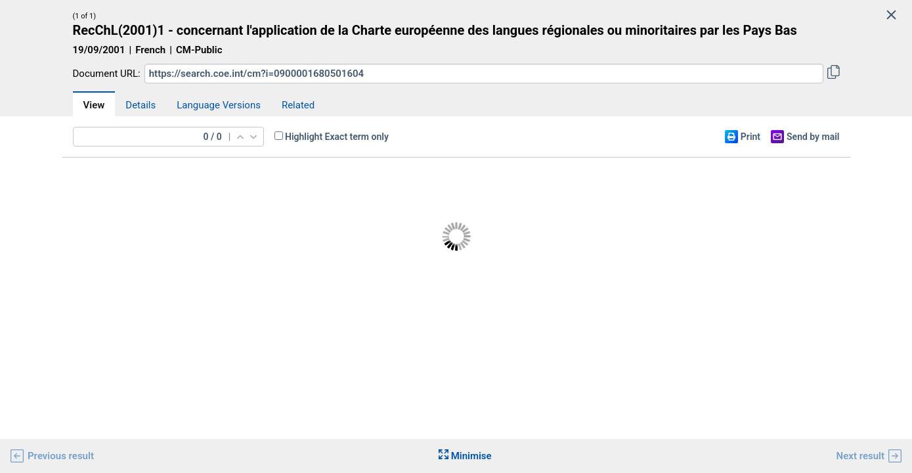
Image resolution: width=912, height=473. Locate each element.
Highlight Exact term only (337, 136)
